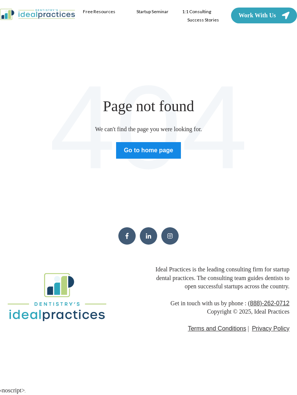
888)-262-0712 (269, 303)
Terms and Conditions (217, 328)
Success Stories (203, 20)
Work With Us (264, 15)
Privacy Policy (270, 328)
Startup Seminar (152, 11)
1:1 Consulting (196, 11)
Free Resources (99, 11)
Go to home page (148, 150)
